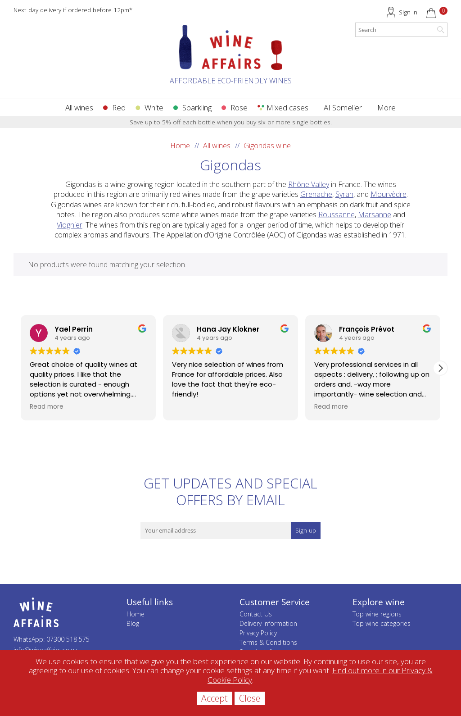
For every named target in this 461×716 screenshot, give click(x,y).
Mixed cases (287, 107)
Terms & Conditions (268, 642)
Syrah (344, 194)
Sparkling (197, 107)
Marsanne (374, 214)
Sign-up (305, 530)
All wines (79, 107)
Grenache (316, 194)
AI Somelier (343, 107)
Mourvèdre (389, 194)
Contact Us (256, 614)
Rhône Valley (308, 184)
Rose (239, 107)
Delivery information (268, 623)
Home (180, 145)
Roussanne (336, 214)
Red (119, 107)
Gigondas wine (267, 145)
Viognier (69, 225)
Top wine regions (377, 614)
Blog (133, 623)
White (154, 107)
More (386, 107)
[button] (440, 368)
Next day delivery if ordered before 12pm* (73, 9)
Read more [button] (46, 407)
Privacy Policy (258, 633)
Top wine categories (382, 623)
